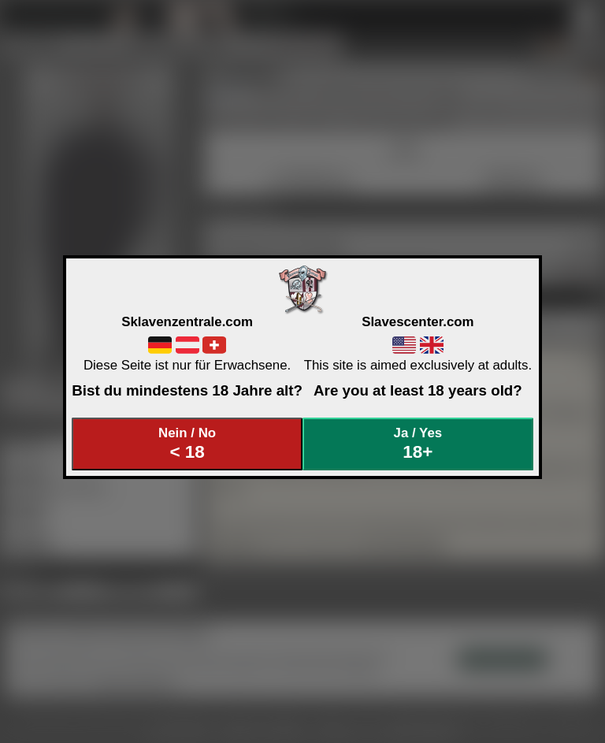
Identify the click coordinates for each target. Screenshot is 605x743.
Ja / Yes (418, 444)
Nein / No (187, 444)
